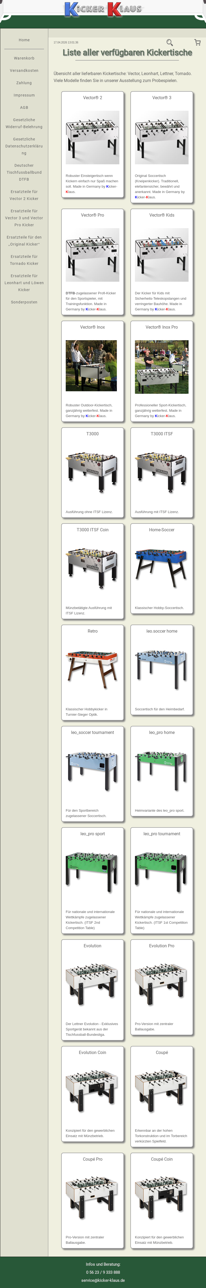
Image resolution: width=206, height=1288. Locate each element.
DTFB (70, 293)
